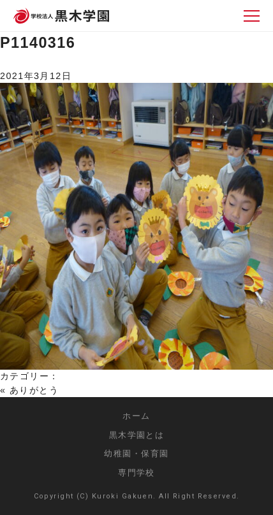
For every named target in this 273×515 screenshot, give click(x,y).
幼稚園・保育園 (136, 453)
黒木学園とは (137, 435)
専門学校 (136, 472)
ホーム (136, 416)
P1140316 (37, 42)
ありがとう (34, 390)
